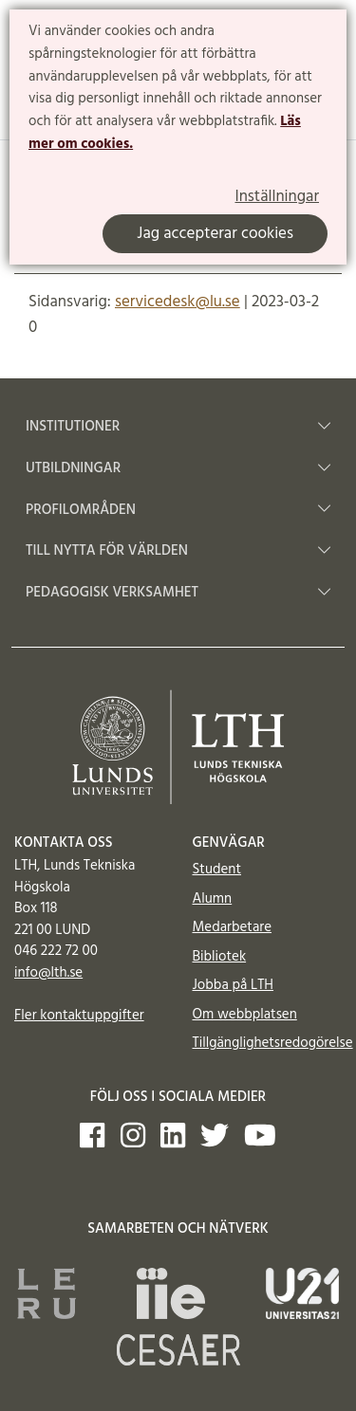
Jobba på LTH (233, 985)
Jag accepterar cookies (215, 234)
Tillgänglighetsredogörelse (273, 1043)
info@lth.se (48, 973)
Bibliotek (220, 956)
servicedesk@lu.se (177, 302)
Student (217, 869)
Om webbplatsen (245, 1014)
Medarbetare (232, 927)
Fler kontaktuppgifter (79, 1015)
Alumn (213, 899)
